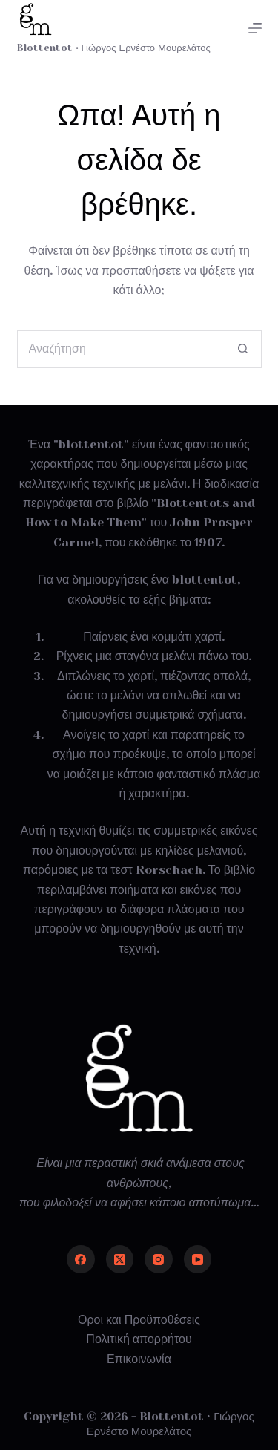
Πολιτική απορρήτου (138, 1339)
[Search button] (243, 349)
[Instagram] (159, 1259)
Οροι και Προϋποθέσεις (139, 1320)
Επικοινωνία (139, 1359)
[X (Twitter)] (120, 1259)
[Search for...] (121, 349)
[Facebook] (81, 1259)
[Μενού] (255, 28)
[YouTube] (198, 1259)
